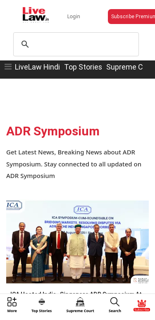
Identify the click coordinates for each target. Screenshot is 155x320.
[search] (75, 44)
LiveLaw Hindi (37, 67)
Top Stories (83, 67)
